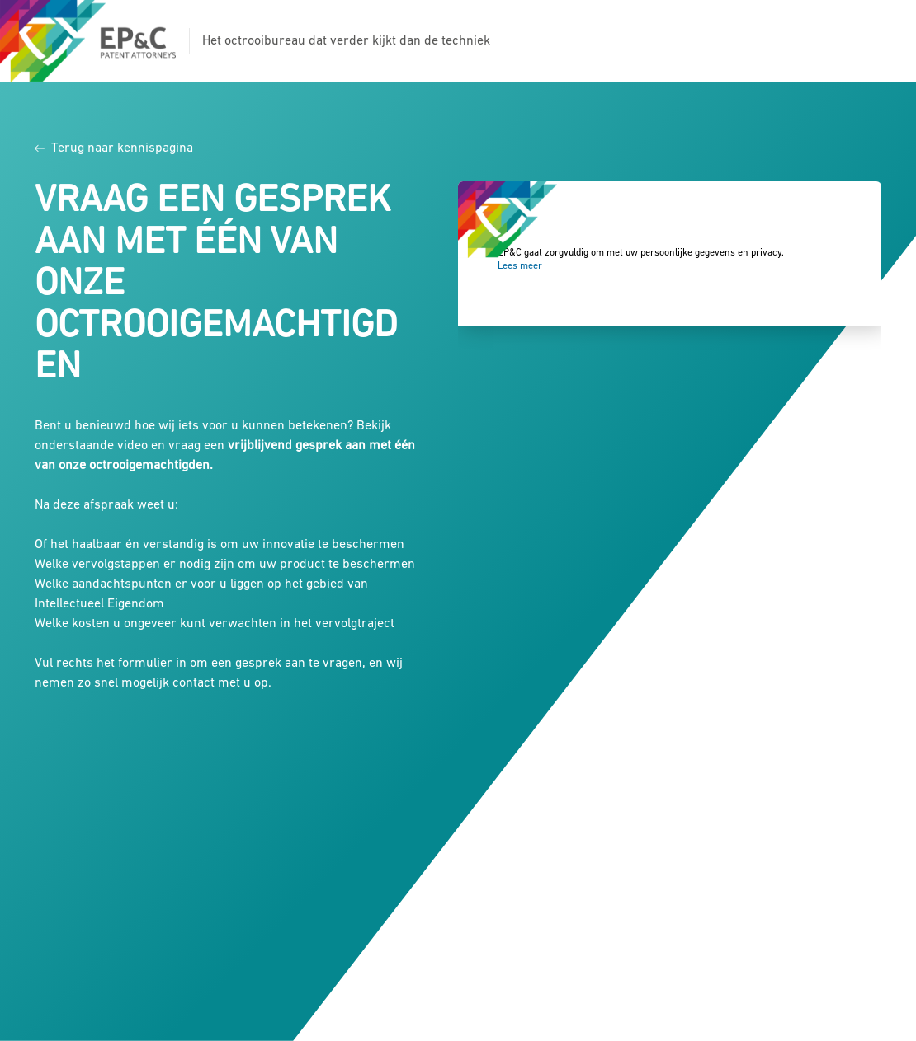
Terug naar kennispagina (114, 148)
